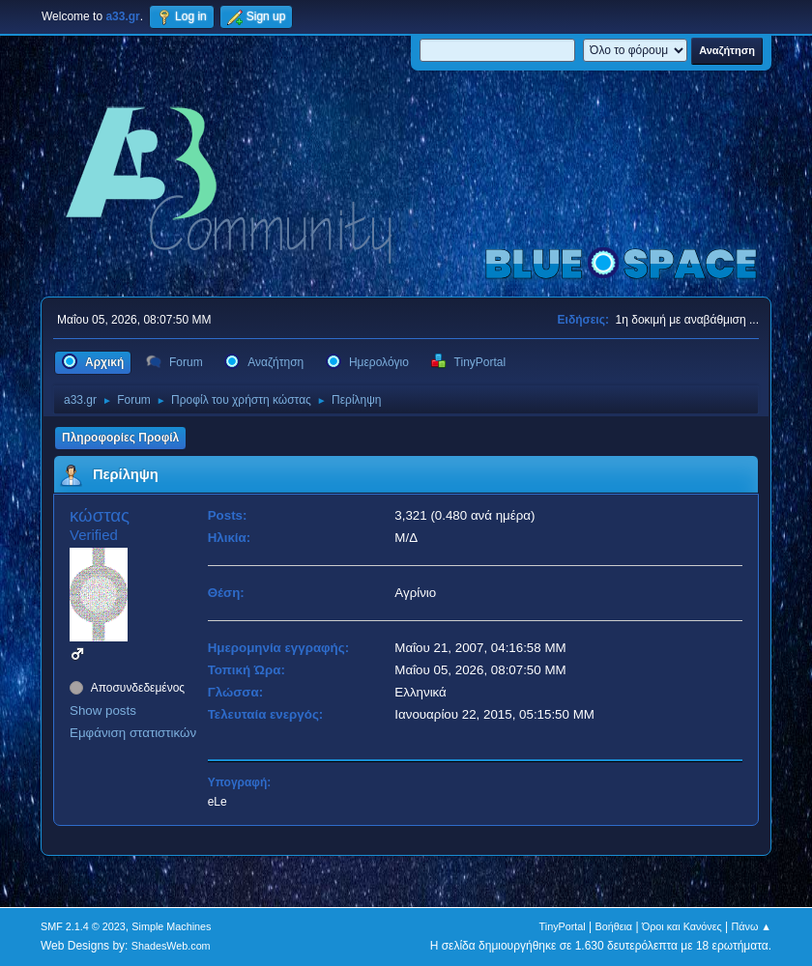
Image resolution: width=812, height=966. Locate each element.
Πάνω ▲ (752, 926)
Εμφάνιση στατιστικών (133, 732)
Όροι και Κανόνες (682, 926)
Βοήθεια (613, 926)
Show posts (103, 710)
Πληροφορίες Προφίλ (120, 437)
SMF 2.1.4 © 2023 (83, 926)
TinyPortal (562, 926)
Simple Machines (171, 926)
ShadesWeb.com (171, 946)
